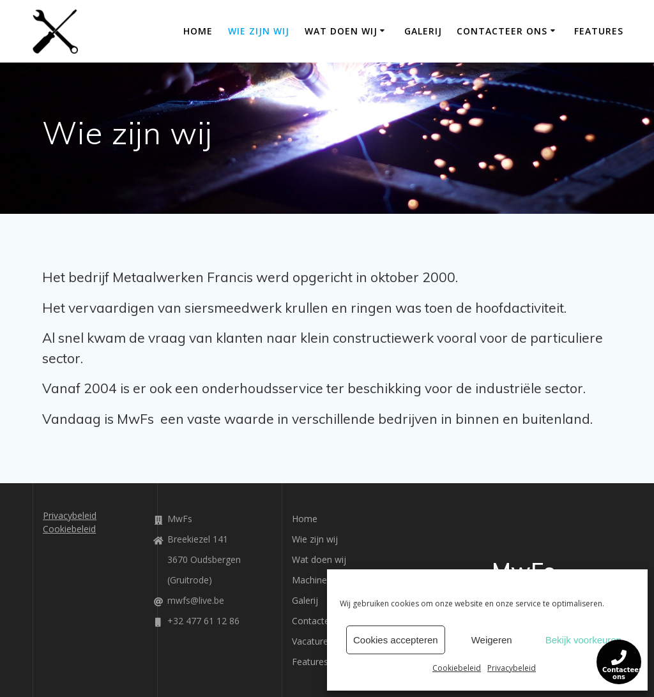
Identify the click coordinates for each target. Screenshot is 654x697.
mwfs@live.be (195, 600)
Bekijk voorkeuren (583, 639)
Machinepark (318, 580)
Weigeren (491, 639)
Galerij (423, 31)
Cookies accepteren (395, 639)
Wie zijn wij (258, 31)
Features (598, 31)
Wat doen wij (341, 31)
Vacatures (312, 641)
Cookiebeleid (456, 668)
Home (198, 31)
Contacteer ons (502, 31)
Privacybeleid (511, 668)
